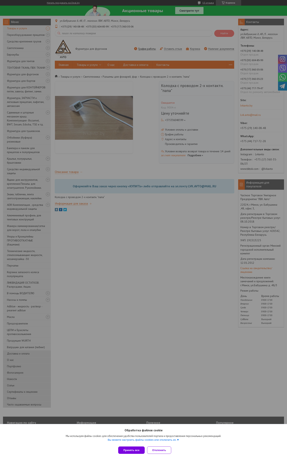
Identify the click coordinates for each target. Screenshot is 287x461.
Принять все (131, 450)
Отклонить (161, 450)
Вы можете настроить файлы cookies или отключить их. (142, 441)
